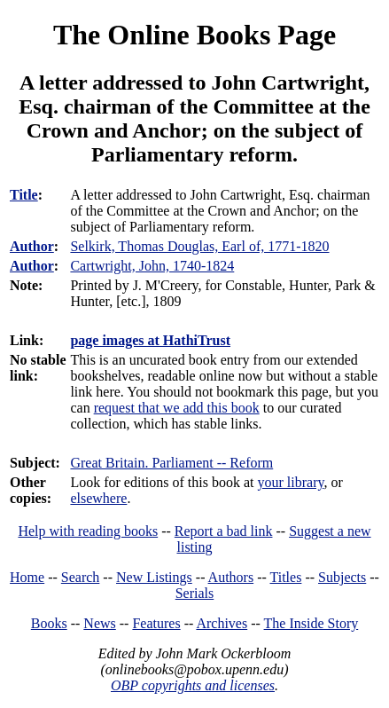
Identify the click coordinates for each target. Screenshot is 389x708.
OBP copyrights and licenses (193, 685)
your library (291, 482)
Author (32, 246)
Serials (194, 593)
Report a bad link (224, 531)
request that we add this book (177, 407)
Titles (286, 577)
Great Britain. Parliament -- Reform (171, 462)
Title (24, 194)
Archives (221, 623)
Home (27, 577)
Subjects (342, 577)
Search (80, 577)
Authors (231, 577)
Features (156, 623)
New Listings (154, 577)
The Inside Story (311, 623)
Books (49, 623)
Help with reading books (88, 531)
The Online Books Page (194, 35)
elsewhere (98, 498)
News (99, 623)
